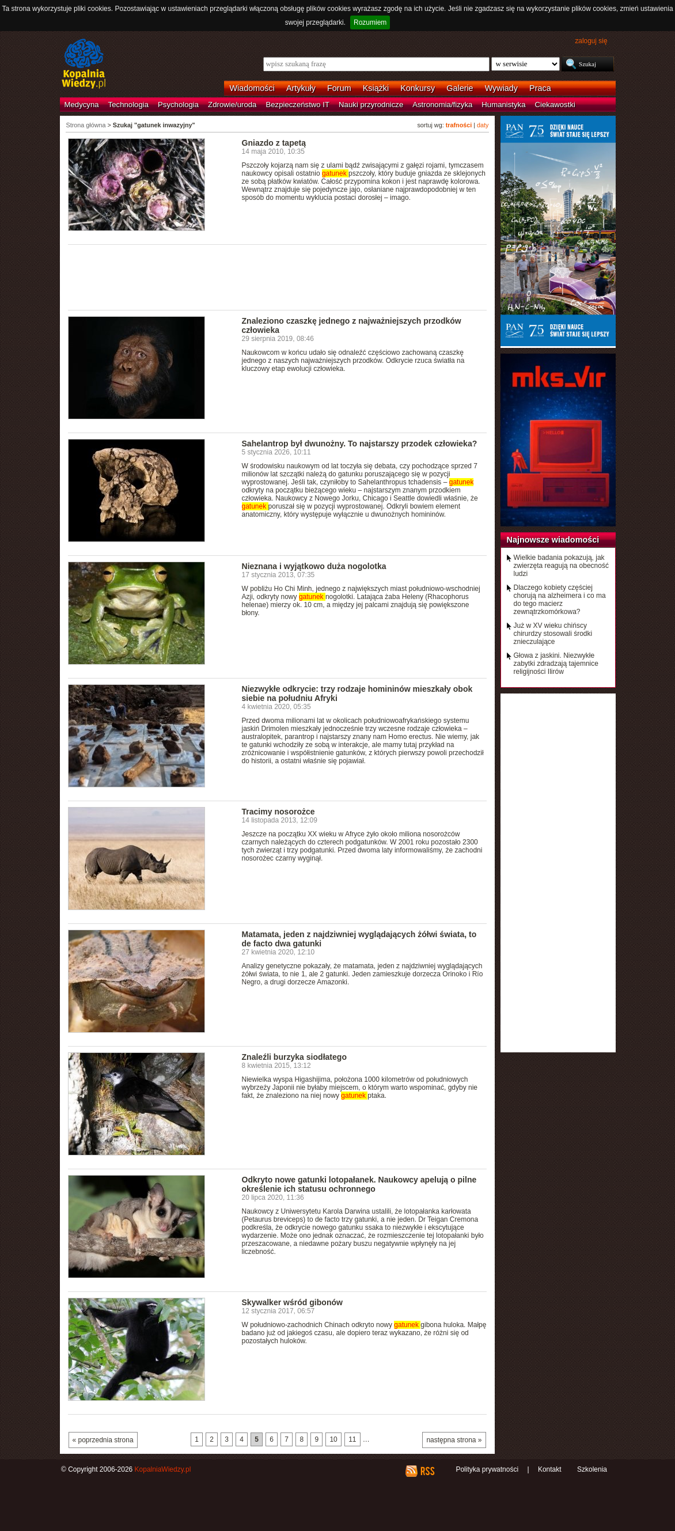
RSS (427, 1471)
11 (352, 1439)
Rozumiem (370, 22)
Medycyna (82, 104)
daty (482, 125)
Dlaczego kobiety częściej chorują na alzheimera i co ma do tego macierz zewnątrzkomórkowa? (560, 599)
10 (333, 1439)
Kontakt (550, 1469)
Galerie (459, 88)
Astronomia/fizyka (442, 104)
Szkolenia (592, 1469)
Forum (339, 88)
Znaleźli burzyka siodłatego (294, 1057)
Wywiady (501, 88)
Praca (540, 88)
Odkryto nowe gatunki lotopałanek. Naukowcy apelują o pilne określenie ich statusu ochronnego (359, 1184)
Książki (376, 88)
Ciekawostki (555, 104)
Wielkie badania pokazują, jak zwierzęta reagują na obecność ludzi (561, 566)
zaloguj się (591, 41)
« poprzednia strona (103, 1440)
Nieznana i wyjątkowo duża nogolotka (314, 566)
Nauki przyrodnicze (371, 104)
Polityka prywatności (487, 1469)
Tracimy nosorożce (278, 811)
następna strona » (453, 1440)
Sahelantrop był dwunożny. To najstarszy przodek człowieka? (359, 443)
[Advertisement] (277, 276)
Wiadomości (252, 88)
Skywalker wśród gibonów (292, 1302)
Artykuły (301, 88)
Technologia (128, 104)
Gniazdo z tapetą (274, 142)
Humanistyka (503, 104)
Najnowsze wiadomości (553, 539)
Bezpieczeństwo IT (297, 104)
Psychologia (178, 104)
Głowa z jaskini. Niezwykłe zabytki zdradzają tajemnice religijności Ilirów (556, 663)
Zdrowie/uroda (232, 104)
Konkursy (417, 88)
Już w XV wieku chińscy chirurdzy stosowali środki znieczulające (553, 634)
